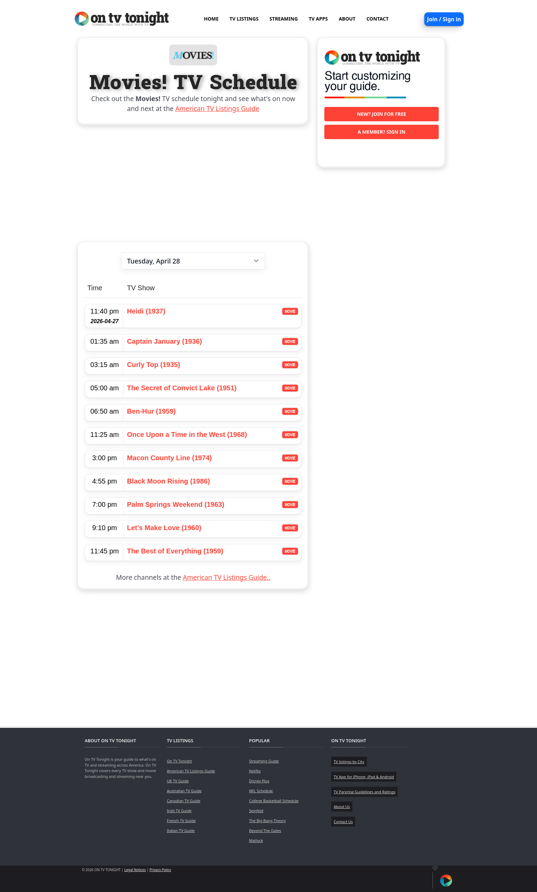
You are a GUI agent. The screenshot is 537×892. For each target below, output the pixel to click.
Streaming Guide (264, 760)
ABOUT (347, 18)
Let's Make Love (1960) (164, 527)
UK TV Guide (178, 780)
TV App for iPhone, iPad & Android (364, 776)
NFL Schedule (261, 790)
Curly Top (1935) (153, 364)
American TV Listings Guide (217, 108)
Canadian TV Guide (183, 800)
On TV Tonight (179, 760)
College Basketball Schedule (273, 800)
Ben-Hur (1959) (151, 411)
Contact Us (343, 821)
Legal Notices (135, 869)
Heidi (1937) (146, 311)
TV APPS (318, 18)
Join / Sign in (444, 19)
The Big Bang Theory (267, 820)
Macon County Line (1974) (169, 458)
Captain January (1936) (164, 341)
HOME (211, 18)
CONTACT (377, 18)
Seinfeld (256, 810)
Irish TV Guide (179, 810)
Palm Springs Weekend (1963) (175, 504)
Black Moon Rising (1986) (168, 481)
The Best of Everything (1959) (175, 551)
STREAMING (284, 18)
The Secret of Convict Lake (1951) (182, 388)
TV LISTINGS (244, 18)
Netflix (255, 770)
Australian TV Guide (184, 790)
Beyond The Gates (265, 830)
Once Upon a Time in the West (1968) (187, 434)
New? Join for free (381, 114)
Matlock (256, 840)
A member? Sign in (381, 132)
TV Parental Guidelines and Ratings (364, 791)
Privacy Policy (160, 869)
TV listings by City (349, 761)
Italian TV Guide (181, 830)
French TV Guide (181, 820)
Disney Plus (259, 780)
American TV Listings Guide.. (226, 577)
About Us (342, 806)
